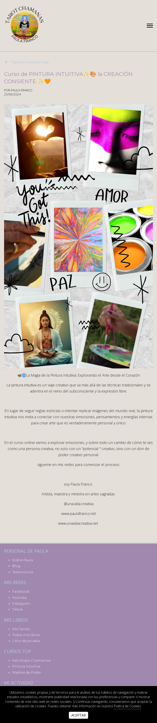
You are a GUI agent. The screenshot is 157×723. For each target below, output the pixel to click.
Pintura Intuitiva (26, 666)
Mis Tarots (21, 629)
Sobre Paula (22, 560)
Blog (16, 566)
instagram (21, 603)
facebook (20, 591)
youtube (19, 598)
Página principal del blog (26, 62)
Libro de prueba (26, 641)
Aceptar (78, 715)
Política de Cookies (127, 706)
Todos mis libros (26, 635)
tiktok (17, 609)
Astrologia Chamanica (31, 660)
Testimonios (22, 572)
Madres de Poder (26, 672)
